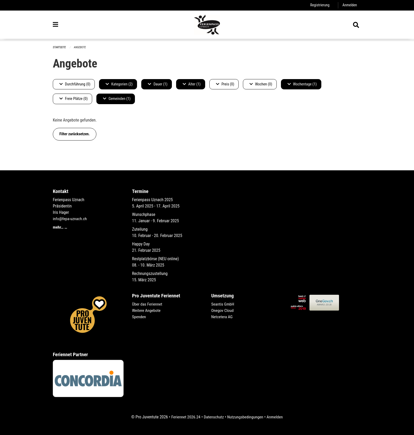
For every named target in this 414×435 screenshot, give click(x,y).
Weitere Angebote (147, 310)
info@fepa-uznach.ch (70, 218)
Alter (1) (192, 84)
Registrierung (319, 5)
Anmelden (349, 5)
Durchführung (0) (74, 84)
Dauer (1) (157, 84)
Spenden (139, 316)
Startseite (60, 47)
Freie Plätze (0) (73, 99)
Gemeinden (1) (116, 99)
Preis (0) (225, 84)
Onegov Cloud (222, 310)
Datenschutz (213, 416)
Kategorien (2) (119, 84)
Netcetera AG (222, 316)
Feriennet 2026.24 (185, 416)
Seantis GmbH (223, 304)
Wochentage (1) (302, 84)
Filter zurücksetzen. (74, 134)
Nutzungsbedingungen (245, 416)
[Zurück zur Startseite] (207, 25)
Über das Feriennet (147, 304)
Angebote (80, 47)
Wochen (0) (261, 84)
